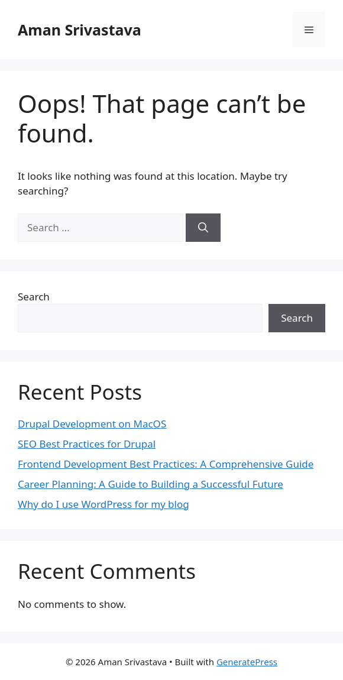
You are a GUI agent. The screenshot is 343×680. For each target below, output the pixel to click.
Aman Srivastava (79, 30)
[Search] (203, 227)
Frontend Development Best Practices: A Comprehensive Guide (165, 464)
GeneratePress (246, 662)
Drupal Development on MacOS (92, 423)
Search (34, 296)
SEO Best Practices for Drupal (87, 444)
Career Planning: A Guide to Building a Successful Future (150, 484)
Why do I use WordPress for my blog (103, 504)
